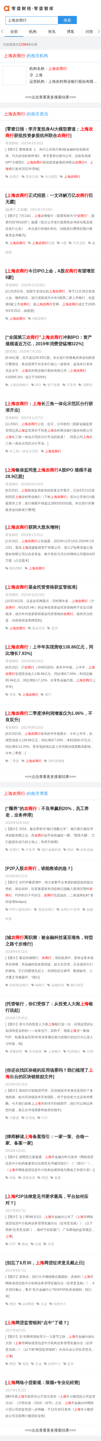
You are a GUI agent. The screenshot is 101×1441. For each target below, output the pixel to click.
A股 (63, 243)
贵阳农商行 (46, 909)
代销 (89, 1051)
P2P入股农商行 (21, 909)
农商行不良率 (70, 909)
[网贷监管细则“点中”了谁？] (37, 1322)
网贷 (45, 1178)
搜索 (67, 20)
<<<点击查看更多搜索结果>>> (50, 97)
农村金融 (86, 850)
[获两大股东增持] (32, 527)
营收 (13, 694)
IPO (38, 385)
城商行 (40, 985)
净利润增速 (55, 761)
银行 (47, 694)
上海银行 (54, 1051)
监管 (54, 628)
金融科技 (57, 985)
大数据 (14, 1118)
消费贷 (87, 385)
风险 (13, 1178)
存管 (50, 1244)
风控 (71, 850)
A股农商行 (39, 318)
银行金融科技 (51, 850)
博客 (70, 31)
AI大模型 (51, 177)
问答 (89, 31)
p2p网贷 (28, 1304)
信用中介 (59, 1304)
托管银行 (74, 1051)
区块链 (30, 1118)
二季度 (14, 761)
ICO (44, 1118)
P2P (12, 1244)
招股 (43, 243)
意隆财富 (16, 1051)
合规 (38, 1244)
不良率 (71, 385)
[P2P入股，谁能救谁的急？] (38, 868)
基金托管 (38, 628)
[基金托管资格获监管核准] (41, 587)
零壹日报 (32, 177)
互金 (44, 1304)
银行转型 (76, 985)
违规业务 (29, 1178)
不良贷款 (79, 243)
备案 (57, 1178)
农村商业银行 (19, 985)
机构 (33, 31)
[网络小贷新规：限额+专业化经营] (42, 1382)
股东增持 (16, 568)
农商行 (14, 177)
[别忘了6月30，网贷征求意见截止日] (44, 1263)
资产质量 (53, 385)
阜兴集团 (35, 1051)
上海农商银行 (19, 385)
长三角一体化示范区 (24, 451)
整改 (25, 1244)
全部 (14, 31)
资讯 (51, 31)
